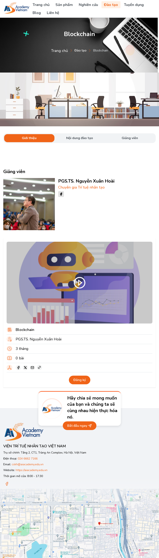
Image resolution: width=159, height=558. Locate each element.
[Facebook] (6, 484)
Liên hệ (53, 12)
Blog (37, 12)
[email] (32, 367)
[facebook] (18, 367)
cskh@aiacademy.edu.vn (28, 464)
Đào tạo (111, 4)
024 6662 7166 (28, 459)
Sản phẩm (64, 4)
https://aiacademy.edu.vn (31, 470)
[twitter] (25, 367)
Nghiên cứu (88, 4)
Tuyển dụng (134, 4)
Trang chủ (41, 4)
